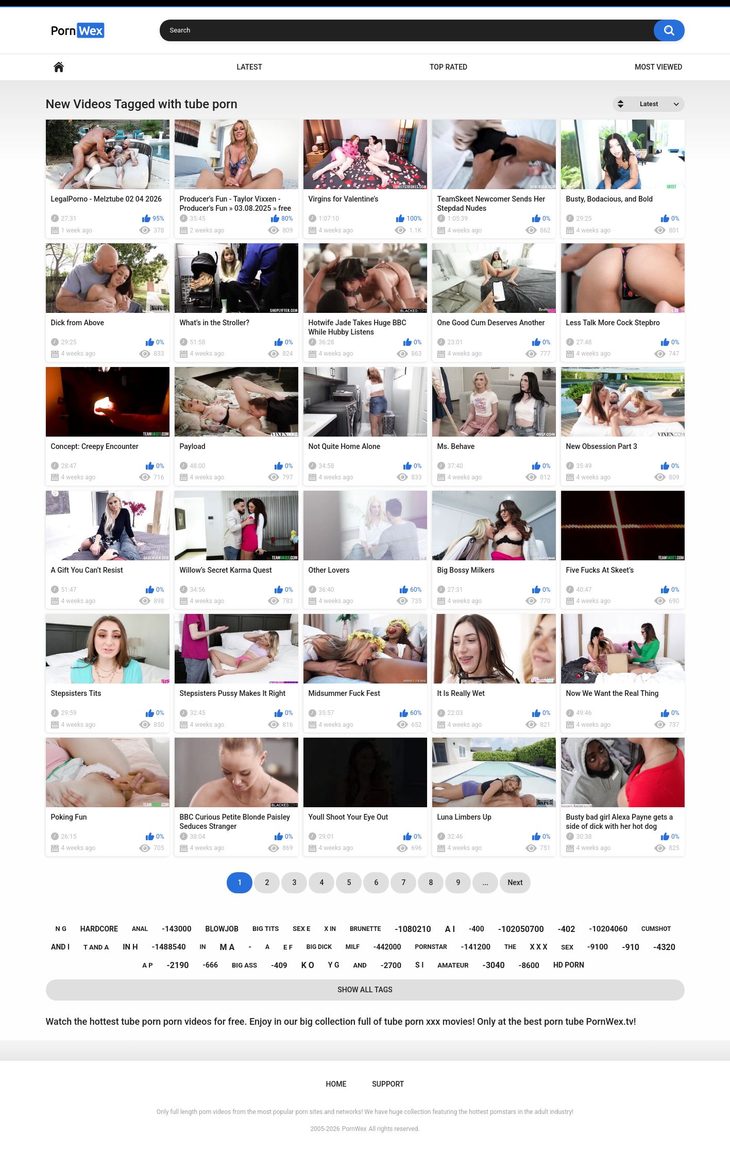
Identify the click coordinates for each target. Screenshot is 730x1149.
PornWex (354, 1129)
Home (59, 67)
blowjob (222, 929)
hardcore (99, 929)
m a (227, 947)
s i (419, 965)
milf (353, 947)
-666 (210, 965)
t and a (96, 947)
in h (130, 947)
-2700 (391, 965)
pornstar (431, 947)
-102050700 (521, 929)
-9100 (597, 947)
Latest (249, 67)
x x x (539, 947)
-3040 (494, 965)
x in (330, 928)
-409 (279, 965)
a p (147, 965)
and (359, 965)
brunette (365, 928)
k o (307, 965)
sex (567, 947)
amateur (452, 965)
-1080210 (413, 929)
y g (333, 965)
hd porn (568, 965)
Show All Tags (365, 990)
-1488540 (168, 947)
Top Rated (448, 67)
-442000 (387, 947)
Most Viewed (658, 67)
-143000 (177, 929)
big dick (319, 947)
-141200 (476, 947)
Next (514, 882)
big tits (265, 928)
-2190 (177, 965)
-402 (566, 929)
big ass (244, 965)
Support (388, 1084)
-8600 (529, 965)
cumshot (656, 928)
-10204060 (608, 929)
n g (61, 928)
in (203, 947)
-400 (476, 929)
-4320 (664, 947)
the (510, 947)
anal (140, 928)
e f (288, 947)
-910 (630, 947)
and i (60, 947)
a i (450, 929)
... (486, 882)
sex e (301, 928)
